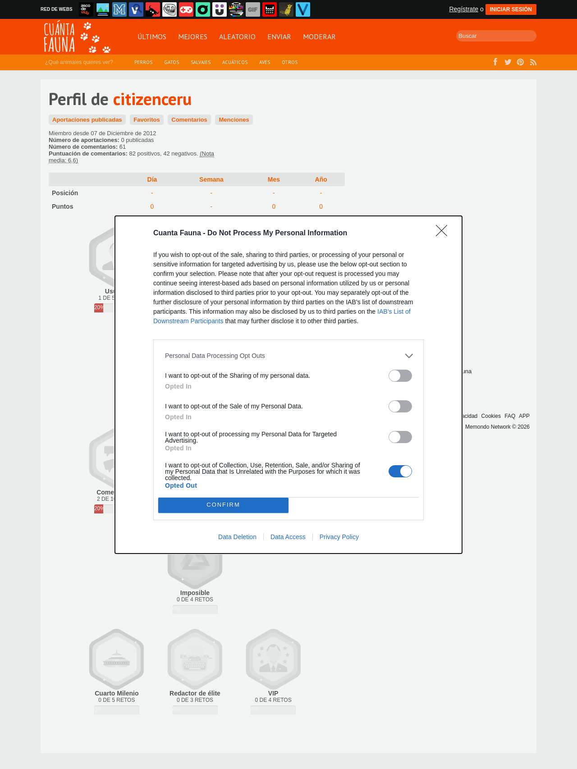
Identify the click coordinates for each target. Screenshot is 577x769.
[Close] (444, 233)
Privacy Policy (339, 536)
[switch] (400, 376)
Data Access (288, 536)
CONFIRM (223, 505)
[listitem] (288, 356)
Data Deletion (237, 536)
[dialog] (288, 385)
